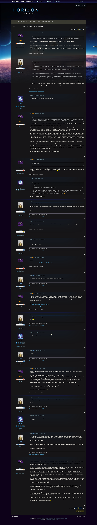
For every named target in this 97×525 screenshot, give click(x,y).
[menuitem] (39, 1)
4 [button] (79, 29)
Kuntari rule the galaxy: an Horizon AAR (36, 216)
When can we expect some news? (45, 21)
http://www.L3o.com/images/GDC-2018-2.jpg (39, 306)
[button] (74, 29)
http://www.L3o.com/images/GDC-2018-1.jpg (39, 304)
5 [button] (80, 29)
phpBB (44, 519)
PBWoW (33, 518)
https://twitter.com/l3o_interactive (46, 262)
